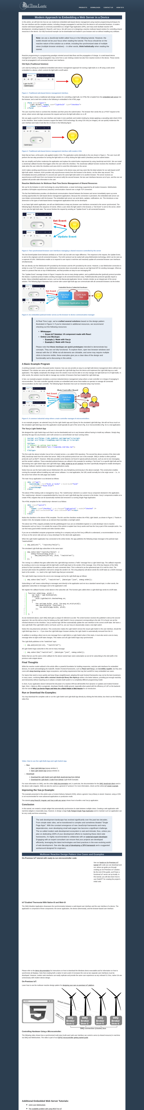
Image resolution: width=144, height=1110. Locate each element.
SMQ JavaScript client (107, 784)
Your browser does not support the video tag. (57, 881)
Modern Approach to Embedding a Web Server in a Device (72, 17)
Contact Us (108, 7)
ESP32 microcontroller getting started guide (73, 1037)
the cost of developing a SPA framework (78, 845)
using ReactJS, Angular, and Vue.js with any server (48, 800)
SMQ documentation (61, 784)
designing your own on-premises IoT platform (78, 985)
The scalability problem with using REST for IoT (45, 1109)
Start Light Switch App (38, 771)
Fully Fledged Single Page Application (80, 811)
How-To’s (120, 7)
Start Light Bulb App (38, 768)
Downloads (95, 7)
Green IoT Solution (53, 334)
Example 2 (49, 342)
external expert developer (96, 837)
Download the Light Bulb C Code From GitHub (47, 780)
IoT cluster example (111, 786)
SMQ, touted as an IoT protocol (72, 464)
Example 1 (49, 339)
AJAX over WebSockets (37, 1105)
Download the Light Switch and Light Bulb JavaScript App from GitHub (55, 777)
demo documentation (42, 971)
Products (83, 7)
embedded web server (110, 97)
